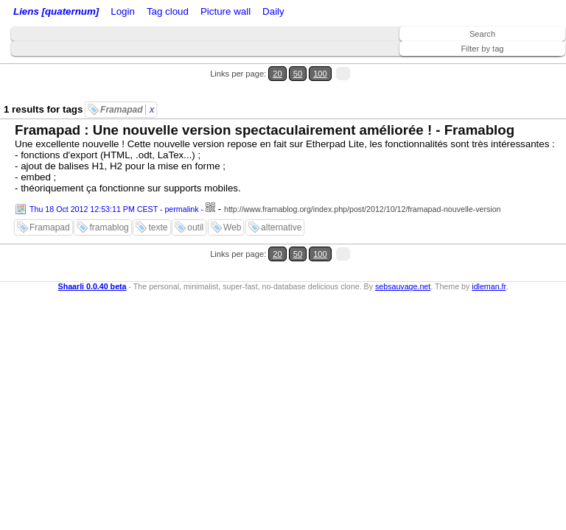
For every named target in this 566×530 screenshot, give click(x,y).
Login (123, 11)
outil (195, 227)
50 (297, 73)
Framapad (127, 110)
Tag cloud (168, 11)
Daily (273, 11)
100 (320, 73)
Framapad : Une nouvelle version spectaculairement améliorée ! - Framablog (264, 130)
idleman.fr (489, 286)
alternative (281, 227)
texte (157, 227)
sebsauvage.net (402, 286)
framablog (108, 227)
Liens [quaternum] (56, 11)
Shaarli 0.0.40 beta (92, 286)
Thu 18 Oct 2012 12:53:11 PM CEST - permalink (114, 209)
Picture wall (225, 11)
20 (277, 73)
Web (232, 227)
